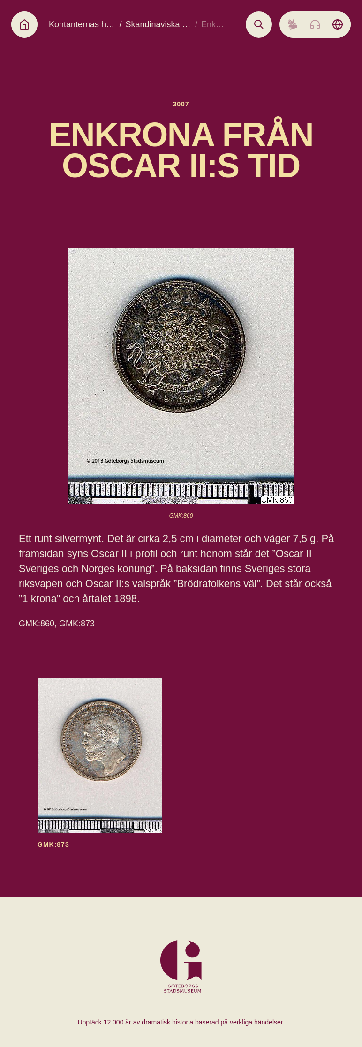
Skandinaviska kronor (165, 24)
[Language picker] (337, 24)
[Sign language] (292, 24)
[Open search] (259, 24)
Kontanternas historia (88, 24)
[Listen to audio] (315, 24)
